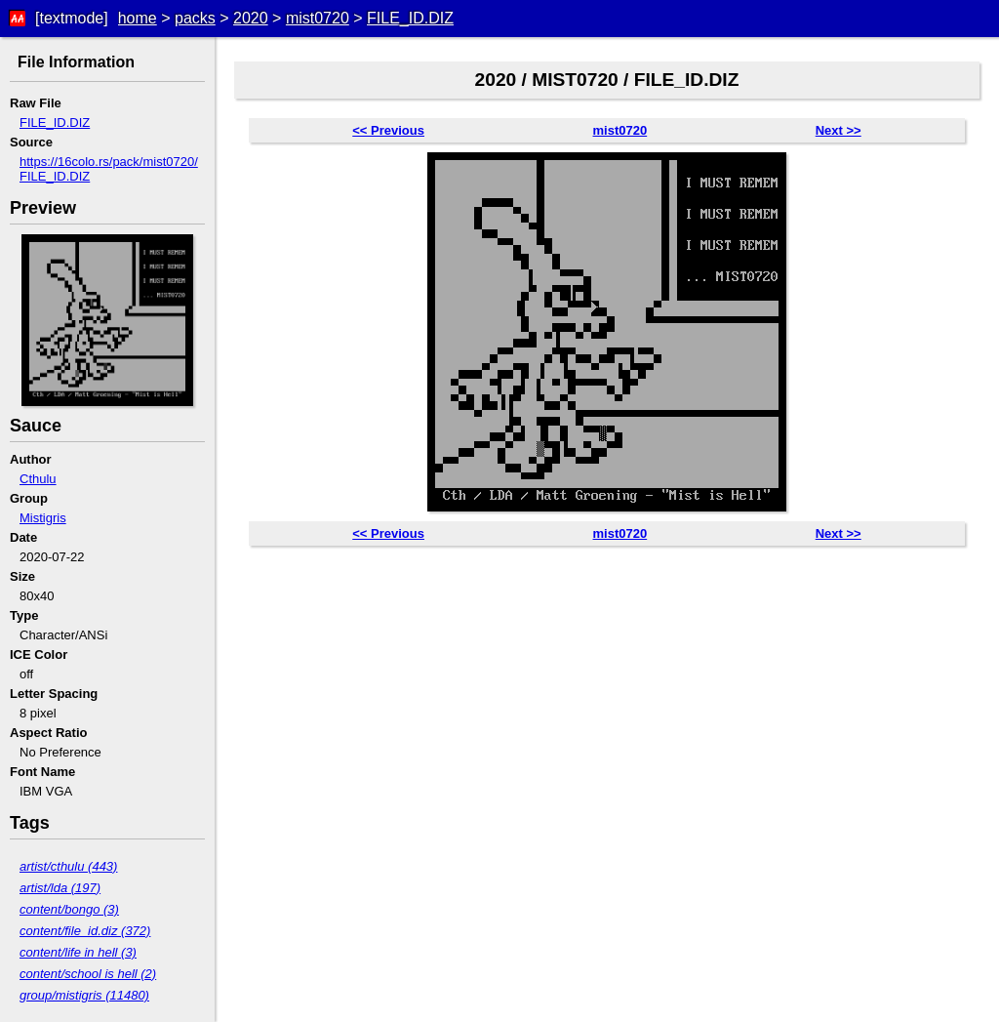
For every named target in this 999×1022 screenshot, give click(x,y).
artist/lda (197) (60, 887)
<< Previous (388, 130)
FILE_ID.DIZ (410, 18)
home (137, 18)
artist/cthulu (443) (68, 866)
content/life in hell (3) (78, 952)
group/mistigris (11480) (84, 995)
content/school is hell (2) (88, 973)
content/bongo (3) (69, 909)
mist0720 (317, 18)
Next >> (838, 130)
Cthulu (38, 478)
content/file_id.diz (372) (85, 930)
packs (195, 18)
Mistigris (43, 518)
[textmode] (71, 18)
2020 (250, 18)
